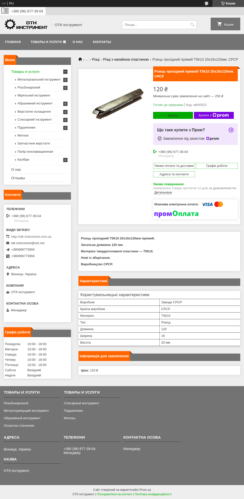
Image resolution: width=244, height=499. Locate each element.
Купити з (214, 115)
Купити (173, 115)
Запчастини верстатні (33, 143)
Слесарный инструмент (81, 403)
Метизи (22, 135)
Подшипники (73, 410)
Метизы (69, 418)
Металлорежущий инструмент (26, 410)
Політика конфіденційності (153, 494)
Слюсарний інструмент (34, 119)
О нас (78, 42)
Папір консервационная (35, 151)
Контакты (102, 42)
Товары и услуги (46, 42)
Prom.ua (145, 490)
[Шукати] (192, 24)
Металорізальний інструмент (39, 79)
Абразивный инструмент (22, 418)
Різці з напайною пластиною (126, 59)
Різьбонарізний (28, 87)
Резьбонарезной (16, 403)
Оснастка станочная (19, 425)
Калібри (23, 159)
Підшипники (26, 127)
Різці (96, 59)
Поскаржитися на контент (114, 494)
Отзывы (18, 178)
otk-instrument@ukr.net (28, 243)
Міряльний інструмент (34, 95)
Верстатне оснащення (34, 111)
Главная (13, 42)
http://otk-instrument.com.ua (31, 236)
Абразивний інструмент (35, 103)
